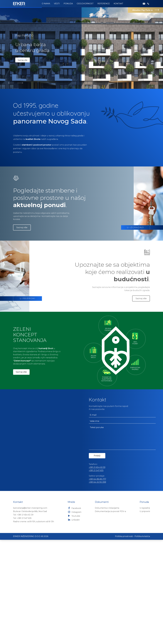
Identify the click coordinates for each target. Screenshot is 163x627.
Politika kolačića (142, 623)
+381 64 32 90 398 (97, 569)
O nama (46, 4)
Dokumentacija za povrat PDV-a (110, 598)
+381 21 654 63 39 (97, 554)
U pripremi (145, 598)
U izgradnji (145, 595)
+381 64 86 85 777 (97, 566)
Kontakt (118, 4)
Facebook (74, 595)
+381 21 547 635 (96, 557)
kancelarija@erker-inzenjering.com (30, 595)
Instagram (74, 599)
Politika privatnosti (124, 623)
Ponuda (68, 4)
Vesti (57, 4)
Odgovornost (85, 4)
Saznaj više (22, 147)
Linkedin (74, 607)
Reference (103, 4)
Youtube (74, 603)
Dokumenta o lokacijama (107, 595)
